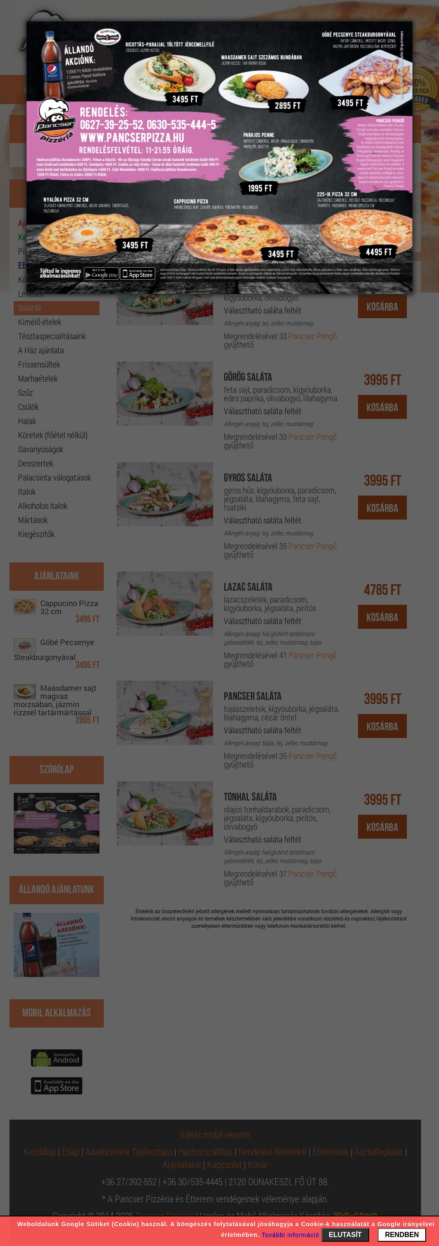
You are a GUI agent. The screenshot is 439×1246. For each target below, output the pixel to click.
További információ (290, 1234)
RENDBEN (402, 1234)
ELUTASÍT (345, 1234)
